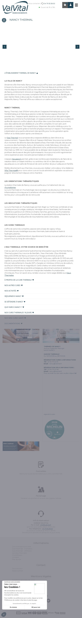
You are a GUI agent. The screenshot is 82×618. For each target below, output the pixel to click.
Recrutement (17, 569)
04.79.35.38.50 (47, 529)
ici (75, 373)
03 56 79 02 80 (53, 369)
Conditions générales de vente (23, 580)
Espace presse (17, 571)
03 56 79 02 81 (53, 362)
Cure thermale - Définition (22, 551)
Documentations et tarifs (21, 547)
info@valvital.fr (45, 525)
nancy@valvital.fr (55, 364)
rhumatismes (10, 188)
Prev (5, 47)
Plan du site (16, 559)
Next (77, 47)
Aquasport (17, 159)
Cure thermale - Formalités (22, 549)
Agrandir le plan (49, 414)
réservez (23, 340)
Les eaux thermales (19, 553)
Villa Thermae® (11, 171)
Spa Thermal (12, 138)
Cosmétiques (17, 555)
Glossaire (15, 557)
